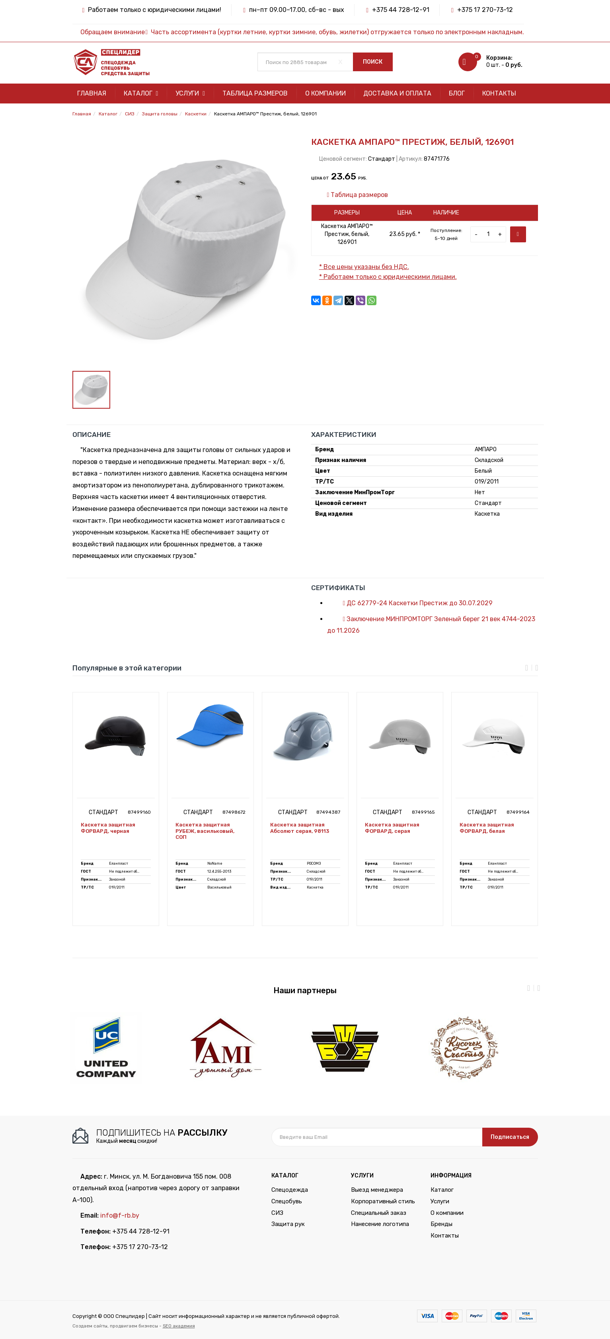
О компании (325, 93)
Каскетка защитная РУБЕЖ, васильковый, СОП (204, 831)
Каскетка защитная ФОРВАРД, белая (487, 828)
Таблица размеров (255, 93)
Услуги (190, 93)
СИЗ (277, 1212)
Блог (457, 93)
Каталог (141, 93)
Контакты (499, 93)
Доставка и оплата (397, 93)
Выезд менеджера (377, 1189)
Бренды (441, 1224)
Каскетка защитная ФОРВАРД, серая (392, 828)
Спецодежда (289, 1189)
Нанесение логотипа (380, 1224)
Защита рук (288, 1224)
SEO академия (179, 1326)
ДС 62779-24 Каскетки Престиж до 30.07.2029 (414, 603)
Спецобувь (286, 1201)
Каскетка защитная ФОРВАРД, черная (108, 828)
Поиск (372, 61)
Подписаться (510, 1137)
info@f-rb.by (119, 1215)
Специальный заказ (378, 1212)
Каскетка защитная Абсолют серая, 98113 (299, 828)
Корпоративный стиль (383, 1201)
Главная (91, 93)
